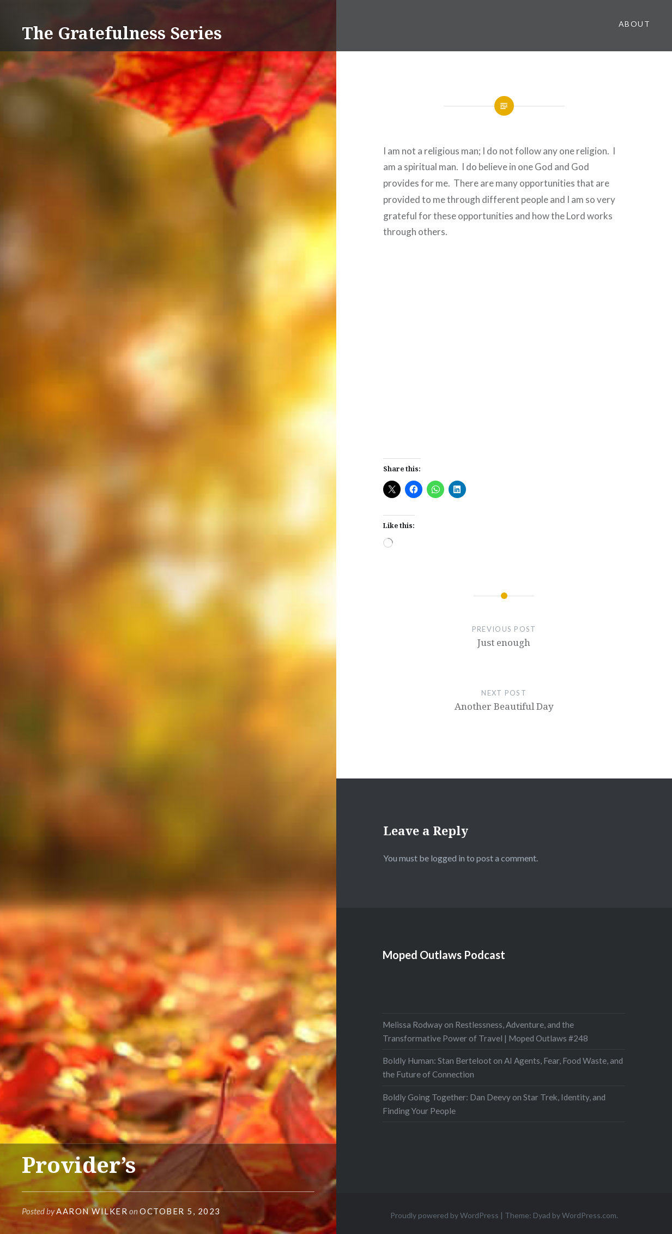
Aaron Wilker (92, 1211)
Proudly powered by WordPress (444, 1215)
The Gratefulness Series (122, 33)
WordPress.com (589, 1215)
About (634, 23)
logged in (448, 858)
